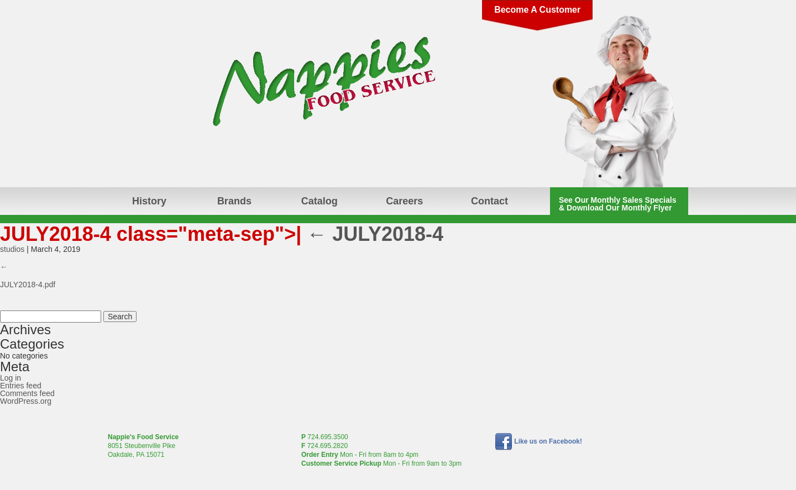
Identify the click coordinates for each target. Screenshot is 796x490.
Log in (10, 377)
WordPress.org (25, 401)
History (149, 201)
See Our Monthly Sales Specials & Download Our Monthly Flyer (617, 204)
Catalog (319, 201)
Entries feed (20, 385)
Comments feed (27, 393)
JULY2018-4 (375, 234)
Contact (489, 201)
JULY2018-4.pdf (27, 284)
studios (12, 249)
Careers (404, 201)
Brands (234, 201)
